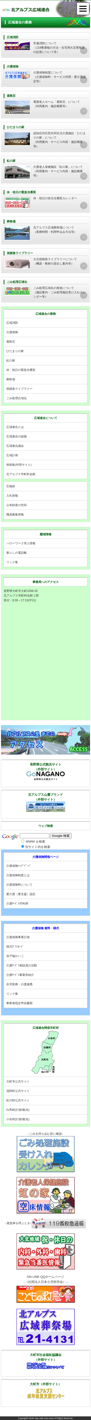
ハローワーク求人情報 (20, 543)
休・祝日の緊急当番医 (20, 370)
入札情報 (12, 495)
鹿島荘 (10, 341)
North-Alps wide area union (41, 1418)
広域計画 (12, 455)
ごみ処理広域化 (16, 398)
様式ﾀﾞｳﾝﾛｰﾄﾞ (15, 946)
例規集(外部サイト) (19, 464)
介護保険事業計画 (18, 937)
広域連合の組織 (16, 436)
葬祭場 (10, 379)
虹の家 (10, 360)
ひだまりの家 (15, 351)
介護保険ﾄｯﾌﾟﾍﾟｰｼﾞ (18, 866)
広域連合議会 (15, 446)
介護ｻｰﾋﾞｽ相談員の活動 (21, 965)
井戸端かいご (15, 956)
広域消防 (12, 322)
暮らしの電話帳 (16, 552)
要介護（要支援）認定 (20, 894)
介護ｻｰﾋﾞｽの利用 (17, 903)
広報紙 (10, 486)
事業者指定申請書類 (19, 1003)
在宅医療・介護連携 (19, 984)
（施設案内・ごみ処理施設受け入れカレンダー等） (46, 289)
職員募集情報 (15, 514)
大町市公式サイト (18, 1081)
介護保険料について (19, 884)
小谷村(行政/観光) (17, 1119)
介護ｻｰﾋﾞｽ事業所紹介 (20, 975)
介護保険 (12, 332)
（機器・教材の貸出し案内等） (46, 260)
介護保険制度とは (18, 875)
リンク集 (12, 562)
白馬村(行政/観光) (17, 1109)
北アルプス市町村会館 (20, 474)
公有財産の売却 (16, 505)
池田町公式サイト (18, 1091)
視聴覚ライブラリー (19, 388)
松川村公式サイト (18, 1100)
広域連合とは (15, 427)
